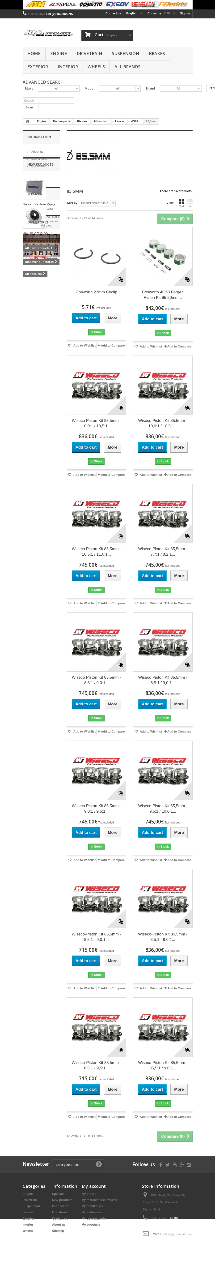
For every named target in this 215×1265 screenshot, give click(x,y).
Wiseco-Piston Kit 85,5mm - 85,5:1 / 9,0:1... (163, 1065)
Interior (68, 66)
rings (44, 451)
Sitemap (58, 1230)
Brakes (157, 53)
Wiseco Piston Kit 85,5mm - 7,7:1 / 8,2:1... (162, 552)
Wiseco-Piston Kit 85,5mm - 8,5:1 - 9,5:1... (96, 1065)
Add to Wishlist (84, 345)
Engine (58, 53)
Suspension (125, 53)
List (190, 203)
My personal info (94, 1218)
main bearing (34, 479)
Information (39, 137)
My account (94, 1186)
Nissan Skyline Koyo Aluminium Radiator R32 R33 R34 (39, 225)
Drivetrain (89, 53)
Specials (34, 282)
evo (27, 472)
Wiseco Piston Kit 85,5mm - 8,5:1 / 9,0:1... (96, 680)
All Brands (127, 66)
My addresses (92, 1212)
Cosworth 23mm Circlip (96, 292)
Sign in (185, 13)
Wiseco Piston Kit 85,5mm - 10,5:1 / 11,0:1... (96, 552)
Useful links (38, 157)
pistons (30, 458)
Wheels (96, 66)
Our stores (38, 164)
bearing (41, 472)
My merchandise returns (99, 1200)
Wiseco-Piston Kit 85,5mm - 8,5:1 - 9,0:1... (96, 937)
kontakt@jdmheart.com (175, 1234)
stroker (30, 451)
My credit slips (92, 1206)
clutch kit (31, 465)
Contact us (113, 13)
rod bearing (33, 487)
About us (36, 149)
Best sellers (60, 1206)
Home (34, 53)
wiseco (46, 458)
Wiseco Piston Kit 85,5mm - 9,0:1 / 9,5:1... (96, 809)
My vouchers (91, 1224)
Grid (181, 203)
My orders (89, 1194)
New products (40, 181)
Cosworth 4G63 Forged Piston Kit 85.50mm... (163, 295)
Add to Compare (113, 345)
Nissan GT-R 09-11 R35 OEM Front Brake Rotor (40, 327)
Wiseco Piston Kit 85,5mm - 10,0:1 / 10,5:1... (96, 423)
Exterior (37, 66)
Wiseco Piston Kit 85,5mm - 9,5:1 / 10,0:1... (162, 809)
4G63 (47, 465)
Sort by (72, 203)
